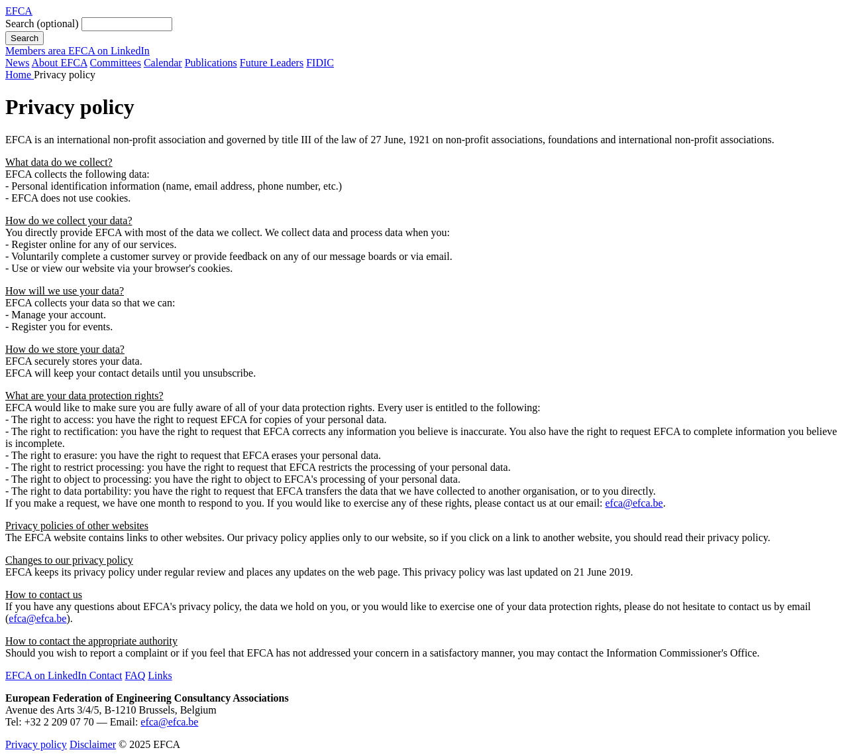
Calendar (163, 62)
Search (42, 23)
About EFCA (59, 62)
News (17, 62)
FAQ (135, 675)
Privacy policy (36, 744)
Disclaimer (93, 744)
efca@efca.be (634, 503)
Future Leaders (271, 62)
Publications (211, 62)
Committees (115, 62)
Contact (106, 675)
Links (160, 675)
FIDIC (320, 62)
